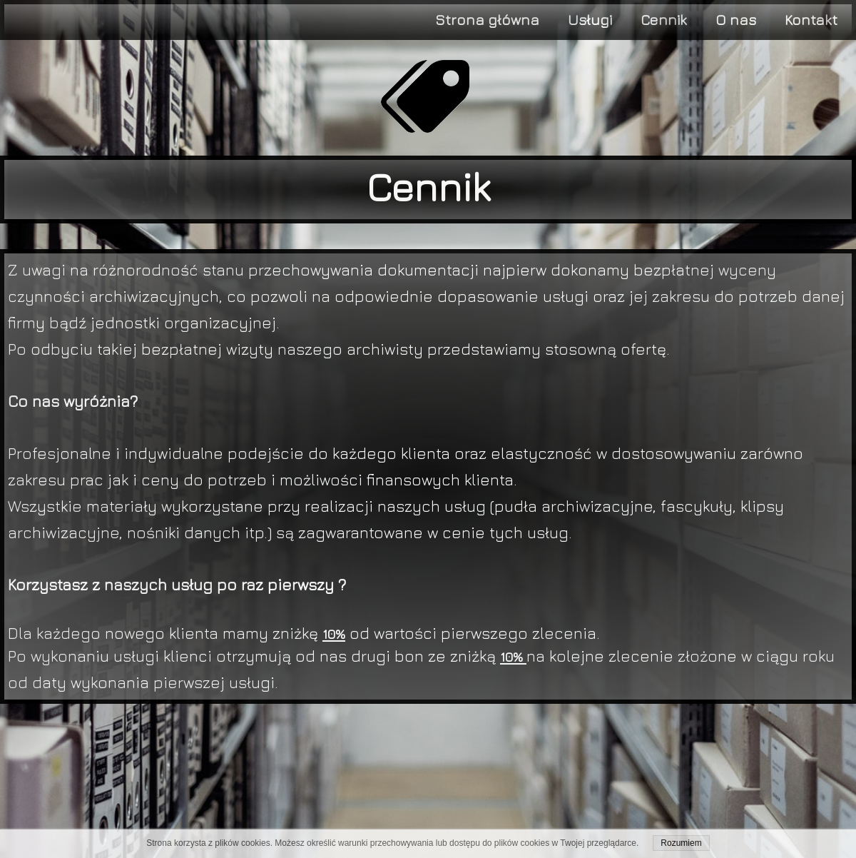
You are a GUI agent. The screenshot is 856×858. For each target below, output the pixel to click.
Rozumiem (681, 843)
